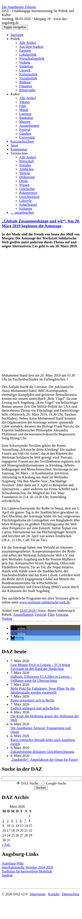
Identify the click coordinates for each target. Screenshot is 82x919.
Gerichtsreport (29, 197)
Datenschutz (70, 894)
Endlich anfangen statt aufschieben (34, 708)
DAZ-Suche (29, 783)
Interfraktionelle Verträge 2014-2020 (27, 867)
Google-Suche (56, 783)
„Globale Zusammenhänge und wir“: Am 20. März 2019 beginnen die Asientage (41, 223)
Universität (27, 137)
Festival (24, 129)
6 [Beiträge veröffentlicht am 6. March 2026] (21, 821)
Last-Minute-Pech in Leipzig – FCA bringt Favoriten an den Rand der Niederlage (40, 667)
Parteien (25, 50)
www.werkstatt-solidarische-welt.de (44, 602)
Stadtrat (7, 875)
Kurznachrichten (22, 141)
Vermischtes (19, 153)
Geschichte (27, 189)
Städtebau (26, 66)
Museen (24, 122)
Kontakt (53, 894)
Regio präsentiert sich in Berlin (32, 700)
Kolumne (25, 208)
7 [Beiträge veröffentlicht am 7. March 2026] (25, 821)
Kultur (15, 94)
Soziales (25, 165)
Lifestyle (25, 201)
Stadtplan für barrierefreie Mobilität (27, 871)
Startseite (17, 35)
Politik (15, 39)
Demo (23, 181)
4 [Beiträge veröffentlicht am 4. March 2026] (12, 821)
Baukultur (26, 118)
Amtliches (26, 169)
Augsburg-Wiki (13, 863)
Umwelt (25, 70)
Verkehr (24, 62)
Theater (24, 102)
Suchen (41, 787)
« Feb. (6, 845)
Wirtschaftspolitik (31, 58)
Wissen (24, 185)
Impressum (37, 894)
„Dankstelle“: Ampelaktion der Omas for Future (44, 759)
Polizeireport (28, 193)
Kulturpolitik (28, 74)
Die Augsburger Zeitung (19, 7)
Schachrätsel (28, 204)
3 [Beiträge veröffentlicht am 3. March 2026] (8, 821)
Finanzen (25, 86)
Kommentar (18, 149)
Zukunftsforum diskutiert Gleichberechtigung (42, 752)
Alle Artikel (27, 43)
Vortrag (24, 173)
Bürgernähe (27, 90)
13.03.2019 (28, 610)
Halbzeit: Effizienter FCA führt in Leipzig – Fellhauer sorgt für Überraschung (41, 678)
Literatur (25, 114)
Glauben (25, 133)
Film (22, 106)
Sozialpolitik (28, 78)
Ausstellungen (29, 125)
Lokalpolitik (28, 54)
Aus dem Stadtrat (31, 46)
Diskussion (27, 177)
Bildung (25, 82)
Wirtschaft (26, 161)
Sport (14, 145)
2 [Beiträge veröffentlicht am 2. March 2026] (3, 821)
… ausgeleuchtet (22, 212)
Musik (23, 110)
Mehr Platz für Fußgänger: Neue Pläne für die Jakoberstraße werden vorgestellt (42, 690)
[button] (18, 628)
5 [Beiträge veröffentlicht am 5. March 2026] (16, 821)
